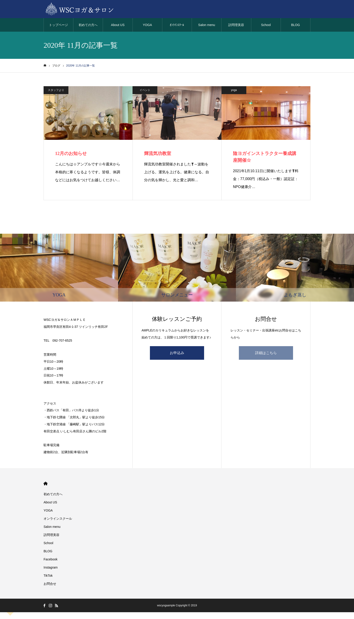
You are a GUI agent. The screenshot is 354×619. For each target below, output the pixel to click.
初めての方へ (88, 25)
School (266, 25)
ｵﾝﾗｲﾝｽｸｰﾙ (177, 25)
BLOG (295, 25)
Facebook (50, 559)
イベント (145, 90)
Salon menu (206, 25)
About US (118, 25)
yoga (234, 90)
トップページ (58, 25)
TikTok (48, 575)
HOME (45, 484)
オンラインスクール (58, 518)
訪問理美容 (236, 25)
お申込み (177, 353)
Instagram (51, 567)
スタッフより (56, 90)
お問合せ (50, 584)
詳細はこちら (266, 353)
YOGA (147, 25)
